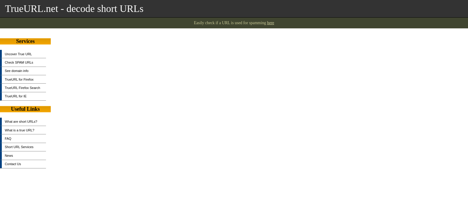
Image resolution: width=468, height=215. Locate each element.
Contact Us (13, 164)
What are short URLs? (21, 121)
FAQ (8, 138)
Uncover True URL (18, 54)
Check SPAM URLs (19, 62)
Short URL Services (19, 147)
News (9, 155)
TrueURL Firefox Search (22, 88)
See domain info (17, 71)
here (270, 23)
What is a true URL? (19, 130)
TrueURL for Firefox (19, 79)
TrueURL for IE (16, 96)
